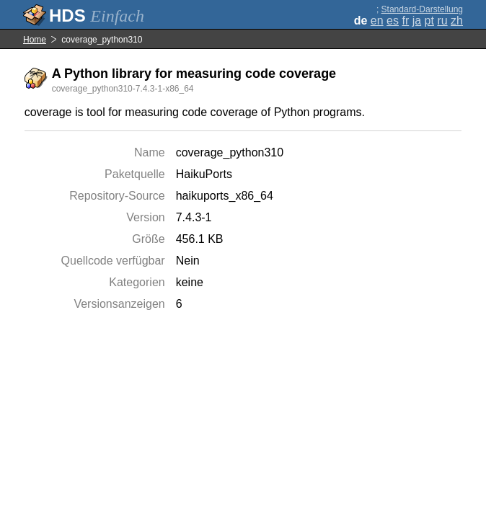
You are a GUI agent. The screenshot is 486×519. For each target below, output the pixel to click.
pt (429, 20)
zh (457, 20)
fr (405, 20)
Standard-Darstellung (422, 9)
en (377, 20)
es (392, 20)
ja (416, 20)
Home (34, 40)
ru (442, 20)
